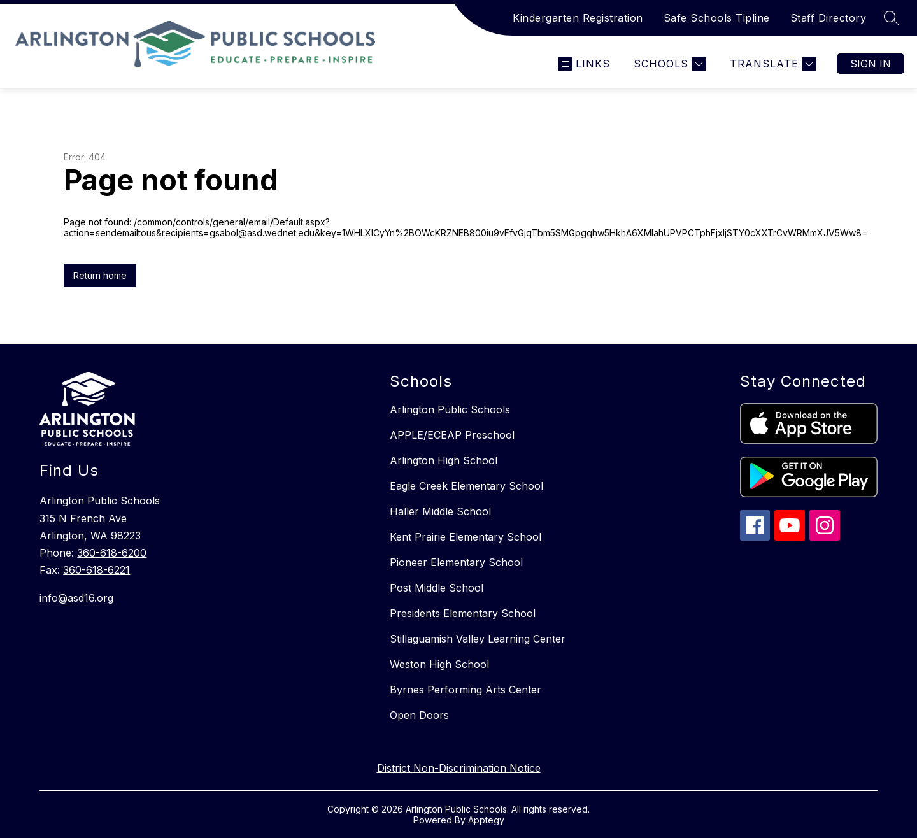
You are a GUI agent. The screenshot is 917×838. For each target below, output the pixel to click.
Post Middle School (436, 587)
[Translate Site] (771, 64)
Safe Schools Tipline (717, 17)
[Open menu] (584, 64)
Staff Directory (828, 17)
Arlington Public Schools (450, 409)
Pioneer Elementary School (456, 562)
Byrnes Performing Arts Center (465, 689)
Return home (100, 275)
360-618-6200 (111, 552)
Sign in (870, 63)
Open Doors (419, 715)
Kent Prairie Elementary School (465, 536)
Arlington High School (443, 460)
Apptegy (486, 819)
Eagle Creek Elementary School (466, 485)
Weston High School (439, 664)
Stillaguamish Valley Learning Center (477, 638)
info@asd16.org (76, 598)
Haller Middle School (440, 511)
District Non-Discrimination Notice (459, 768)
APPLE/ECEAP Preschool (452, 435)
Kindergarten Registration (578, 17)
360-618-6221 (96, 570)
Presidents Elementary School (463, 613)
